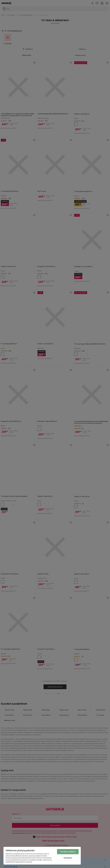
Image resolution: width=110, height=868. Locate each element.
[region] (42, 856)
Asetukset (68, 858)
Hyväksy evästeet (67, 851)
